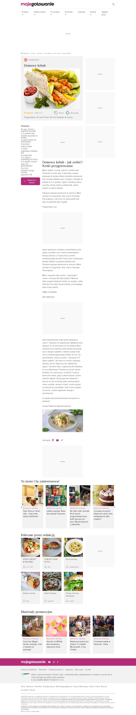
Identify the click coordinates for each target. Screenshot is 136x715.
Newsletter (43, 669)
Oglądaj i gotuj (105, 13)
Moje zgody (79, 669)
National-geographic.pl (64, 686)
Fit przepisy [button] (54, 12)
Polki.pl (91, 686)
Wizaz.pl (104, 686)
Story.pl (32, 690)
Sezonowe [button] (69, 12)
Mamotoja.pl (83, 686)
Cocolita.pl (25, 690)
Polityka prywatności (56, 669)
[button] (21, 507)
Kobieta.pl (38, 686)
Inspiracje (81, 11)
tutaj (38, 711)
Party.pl (76, 686)
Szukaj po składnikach (29, 669)
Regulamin (69, 669)
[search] (113, 4)
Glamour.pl (30, 686)
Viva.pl (97, 686)
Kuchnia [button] (93, 12)
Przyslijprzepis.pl (49, 686)
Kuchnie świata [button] (39, 12)
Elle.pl (23, 686)
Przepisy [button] (25, 12)
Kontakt (88, 669)
